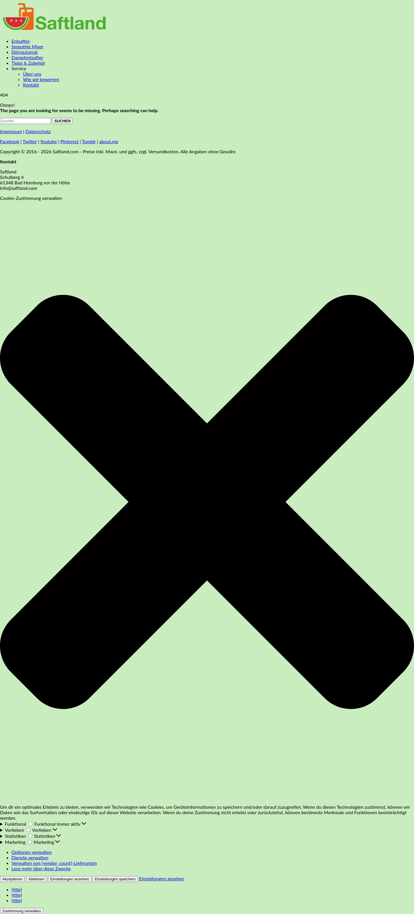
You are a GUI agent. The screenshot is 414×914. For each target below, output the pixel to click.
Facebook (9, 141)
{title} (17, 889)
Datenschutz (38, 131)
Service (19, 68)
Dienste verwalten (30, 857)
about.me (108, 141)
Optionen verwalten (32, 852)
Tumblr (89, 141)
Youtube (48, 141)
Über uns (32, 74)
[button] (207, 502)
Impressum (11, 131)
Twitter (30, 141)
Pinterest (69, 141)
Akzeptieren (12, 879)
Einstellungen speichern (115, 879)
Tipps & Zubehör (28, 63)
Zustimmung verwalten (21, 911)
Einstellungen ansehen (69, 879)
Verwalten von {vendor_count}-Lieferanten (54, 863)
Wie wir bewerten (41, 79)
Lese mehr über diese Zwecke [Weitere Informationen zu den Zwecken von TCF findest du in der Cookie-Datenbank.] (41, 868)
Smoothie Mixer (27, 46)
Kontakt (31, 84)
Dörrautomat (25, 52)
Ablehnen (36, 879)
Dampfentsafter (27, 57)
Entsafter (21, 41)
